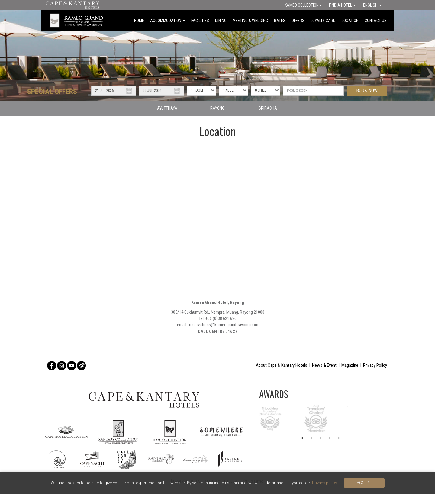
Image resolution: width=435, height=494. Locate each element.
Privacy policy (324, 483)
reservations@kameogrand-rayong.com (223, 325)
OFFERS (298, 20)
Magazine (349, 365)
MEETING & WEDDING (250, 20)
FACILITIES (200, 20)
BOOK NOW (367, 90)
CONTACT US (376, 20)
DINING (221, 20)
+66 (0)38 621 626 (221, 318)
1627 (232, 331)
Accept (364, 483)
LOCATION (350, 20)
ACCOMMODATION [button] (167, 20)
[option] (321, 418)
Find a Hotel (342, 5)
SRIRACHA (268, 108)
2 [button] (311, 438)
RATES (279, 20)
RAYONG (217, 108)
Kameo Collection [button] (303, 5)
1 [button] (302, 438)
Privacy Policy (375, 365)
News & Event (324, 365)
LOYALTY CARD (323, 20)
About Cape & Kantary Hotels (281, 365)
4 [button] (330, 438)
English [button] (372, 5)
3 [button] (320, 438)
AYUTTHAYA (167, 108)
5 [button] (339, 438)
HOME (139, 20)
